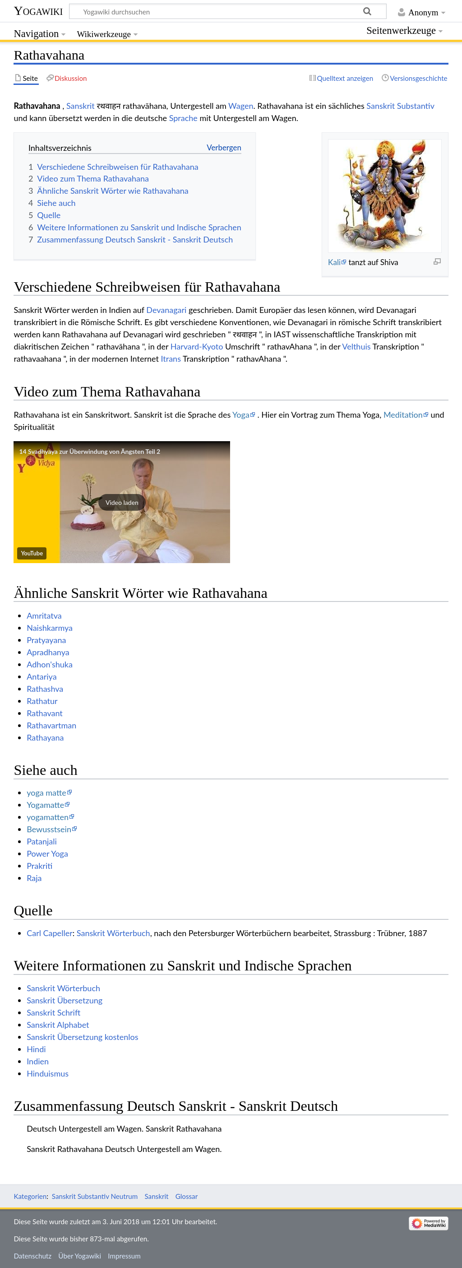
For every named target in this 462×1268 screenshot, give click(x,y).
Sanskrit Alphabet (58, 1025)
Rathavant (45, 713)
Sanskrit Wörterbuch (113, 933)
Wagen (240, 106)
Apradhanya (48, 652)
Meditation (403, 415)
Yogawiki (38, 11)
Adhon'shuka (50, 664)
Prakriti (39, 866)
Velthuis (356, 346)
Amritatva (44, 615)
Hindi (36, 1049)
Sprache (183, 118)
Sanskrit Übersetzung (64, 1000)
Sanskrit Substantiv (400, 106)
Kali (334, 262)
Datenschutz (32, 1256)
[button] (122, 502)
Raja (34, 878)
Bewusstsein (49, 829)
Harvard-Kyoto (197, 346)
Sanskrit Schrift (53, 1012)
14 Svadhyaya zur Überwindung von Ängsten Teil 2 (89, 451)
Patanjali (42, 841)
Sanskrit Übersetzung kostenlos (82, 1037)
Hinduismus (48, 1073)
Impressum (124, 1256)
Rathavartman (51, 725)
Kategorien (30, 1196)
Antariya (41, 676)
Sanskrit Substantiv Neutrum (95, 1196)
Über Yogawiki (79, 1256)
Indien (38, 1061)
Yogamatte (45, 805)
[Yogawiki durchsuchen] (227, 11)
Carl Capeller (50, 933)
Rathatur (42, 701)
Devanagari (166, 310)
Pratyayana (46, 640)
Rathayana (45, 737)
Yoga (240, 415)
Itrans (171, 359)
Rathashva (45, 689)
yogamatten (48, 817)
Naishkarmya (50, 628)
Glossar (187, 1196)
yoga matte (46, 792)
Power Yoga (47, 853)
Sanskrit (80, 106)
